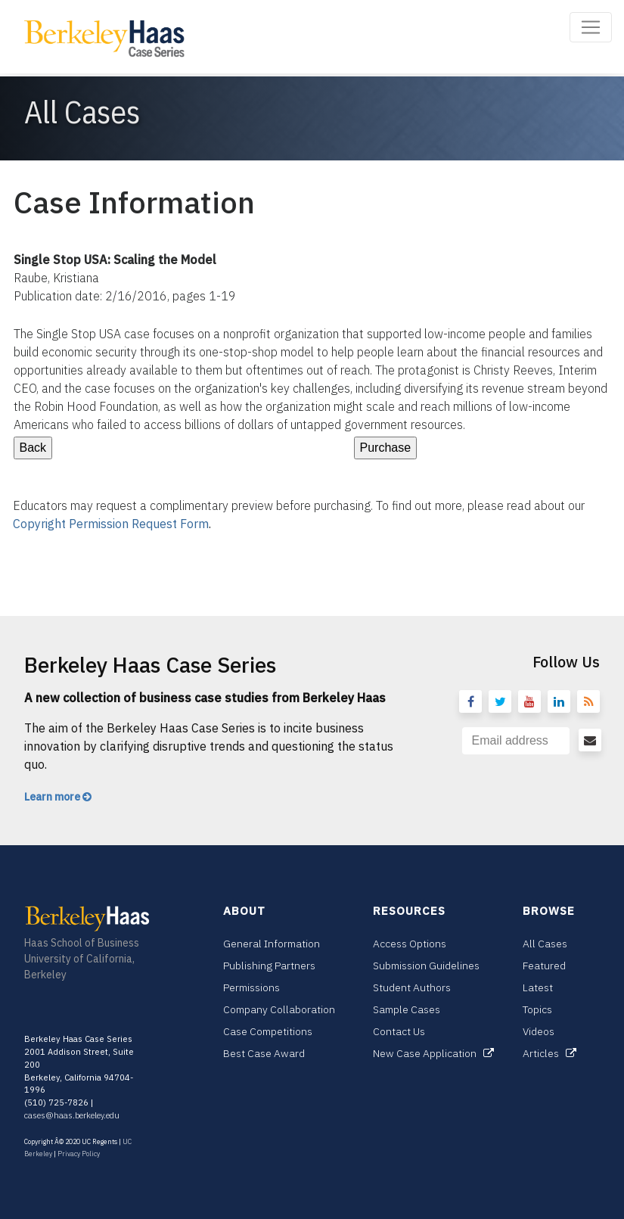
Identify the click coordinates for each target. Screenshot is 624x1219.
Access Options (409, 943)
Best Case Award (264, 1053)
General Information (271, 943)
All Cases (545, 943)
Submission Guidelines (426, 965)
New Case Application (433, 1053)
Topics (537, 1009)
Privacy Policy (78, 1153)
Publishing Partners (269, 965)
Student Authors (412, 987)
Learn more (58, 797)
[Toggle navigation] (591, 27)
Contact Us (399, 1031)
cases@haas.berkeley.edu (72, 1115)
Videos (538, 1031)
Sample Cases (406, 1009)
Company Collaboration (279, 1009)
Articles (549, 1053)
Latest (538, 987)
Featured (544, 965)
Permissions (251, 987)
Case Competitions (267, 1031)
